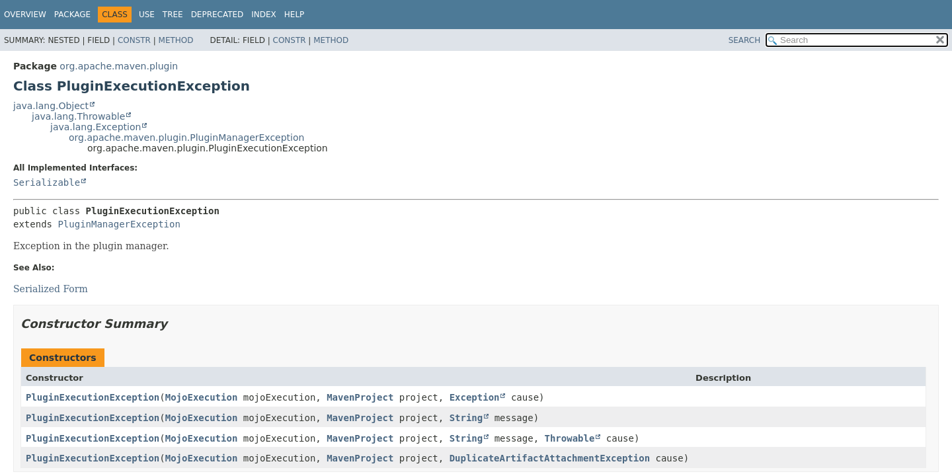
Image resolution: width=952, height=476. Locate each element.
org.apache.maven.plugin (119, 66)
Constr (134, 40)
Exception (475, 397)
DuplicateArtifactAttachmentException (550, 458)
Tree (173, 14)
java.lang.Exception (95, 127)
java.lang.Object (51, 105)
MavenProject (360, 397)
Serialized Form (50, 289)
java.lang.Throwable (78, 116)
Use (147, 14)
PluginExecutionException (92, 397)
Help (294, 14)
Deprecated (217, 14)
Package (72, 14)
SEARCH (745, 40)
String (466, 418)
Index (263, 14)
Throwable (570, 438)
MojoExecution (201, 397)
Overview (25, 14)
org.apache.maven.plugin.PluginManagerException (186, 137)
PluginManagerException (119, 224)
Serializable (46, 182)
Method (176, 40)
